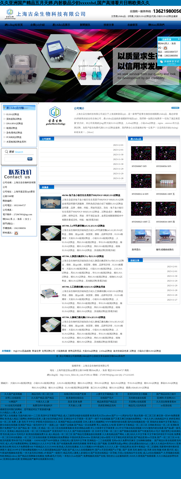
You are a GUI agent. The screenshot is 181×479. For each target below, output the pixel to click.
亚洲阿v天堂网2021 (166, 398)
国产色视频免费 (64, 443)
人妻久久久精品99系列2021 (162, 443)
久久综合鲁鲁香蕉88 (166, 401)
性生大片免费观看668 (22, 446)
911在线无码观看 (13, 405)
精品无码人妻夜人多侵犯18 (76, 453)
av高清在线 (166, 405)
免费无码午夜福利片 (42, 405)
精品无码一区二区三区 (43, 394)
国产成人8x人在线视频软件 (81, 449)
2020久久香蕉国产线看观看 (142, 456)
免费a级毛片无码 (53, 456)
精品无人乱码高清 (137, 405)
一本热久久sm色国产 (72, 456)
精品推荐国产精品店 (107, 401)
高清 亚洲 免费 (75, 401)
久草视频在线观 (171, 453)
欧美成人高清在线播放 (68, 446)
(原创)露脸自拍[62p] (138, 443)
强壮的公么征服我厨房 (117, 456)
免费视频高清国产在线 (94, 456)
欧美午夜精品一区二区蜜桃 (145, 446)
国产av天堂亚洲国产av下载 (108, 449)
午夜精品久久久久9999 (45, 446)
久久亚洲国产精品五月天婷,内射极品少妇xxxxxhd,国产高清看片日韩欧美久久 (75, 3)
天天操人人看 (75, 405)
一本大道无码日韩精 (33, 453)
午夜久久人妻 (42, 401)
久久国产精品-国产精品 (42, 398)
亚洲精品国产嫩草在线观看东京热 (37, 459)
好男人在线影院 (13, 398)
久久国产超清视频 (13, 394)
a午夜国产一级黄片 (53, 453)
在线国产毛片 (107, 398)
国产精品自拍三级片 (166, 394)
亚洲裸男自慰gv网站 (118, 443)
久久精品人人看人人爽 (11, 412)
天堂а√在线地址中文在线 (130, 453)
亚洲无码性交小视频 (137, 394)
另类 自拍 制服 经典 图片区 (160, 449)
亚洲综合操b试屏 (11, 459)
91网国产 (13, 401)
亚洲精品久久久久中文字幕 (42, 443)
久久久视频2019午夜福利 (92, 446)
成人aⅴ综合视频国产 (153, 453)
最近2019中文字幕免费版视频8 (22, 449)
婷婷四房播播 (79, 443)
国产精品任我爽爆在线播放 (31, 456)
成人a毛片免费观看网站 (16, 443)
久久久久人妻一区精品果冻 (118, 446)
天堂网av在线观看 (137, 401)
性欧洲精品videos (8, 456)
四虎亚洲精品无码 (107, 405)
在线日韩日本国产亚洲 (75, 394)
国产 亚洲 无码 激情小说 (134, 449)
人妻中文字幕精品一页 (107, 394)
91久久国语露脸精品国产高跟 (52, 449)
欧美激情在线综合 (75, 398)
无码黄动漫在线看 (137, 398)
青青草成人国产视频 (97, 443)
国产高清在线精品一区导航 (103, 453)
